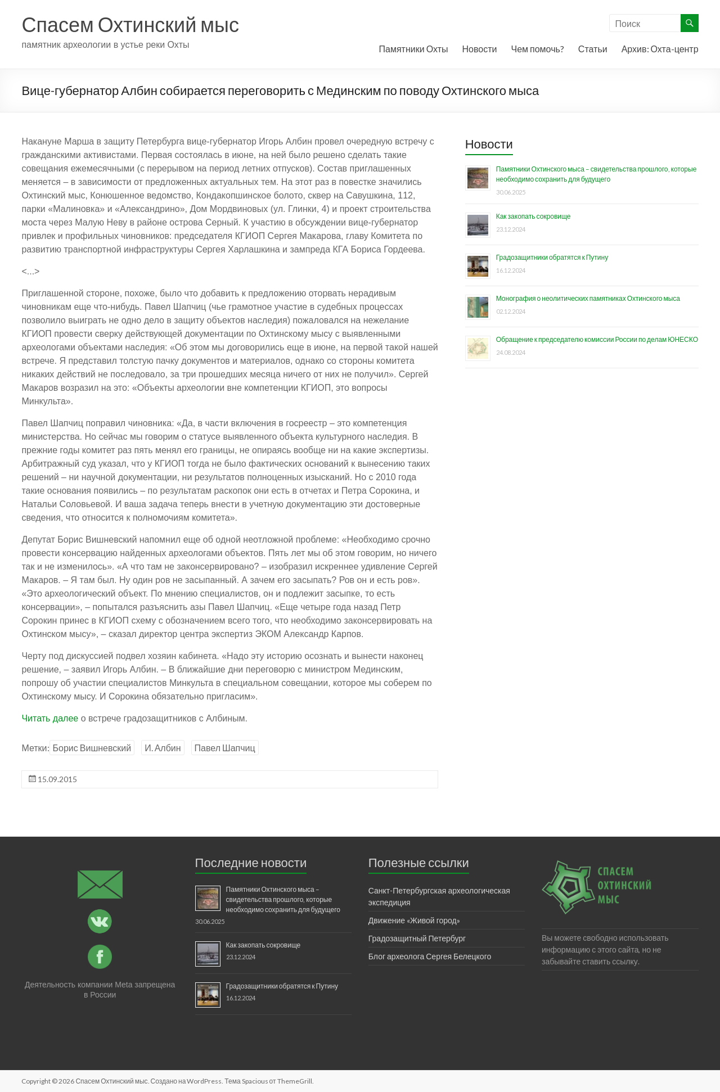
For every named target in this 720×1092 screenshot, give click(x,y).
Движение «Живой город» (414, 920)
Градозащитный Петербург (417, 938)
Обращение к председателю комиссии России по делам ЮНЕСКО (597, 339)
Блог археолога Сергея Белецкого (429, 956)
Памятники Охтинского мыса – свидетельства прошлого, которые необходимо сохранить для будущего (283, 899)
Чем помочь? (537, 48)
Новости (479, 48)
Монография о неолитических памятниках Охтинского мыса (588, 298)
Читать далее (49, 718)
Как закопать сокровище (533, 216)
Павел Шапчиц (225, 747)
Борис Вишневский (92, 747)
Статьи (593, 48)
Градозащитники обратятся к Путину (552, 257)
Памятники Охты (413, 48)
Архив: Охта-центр (660, 48)
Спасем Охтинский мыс (130, 24)
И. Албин (163, 747)
